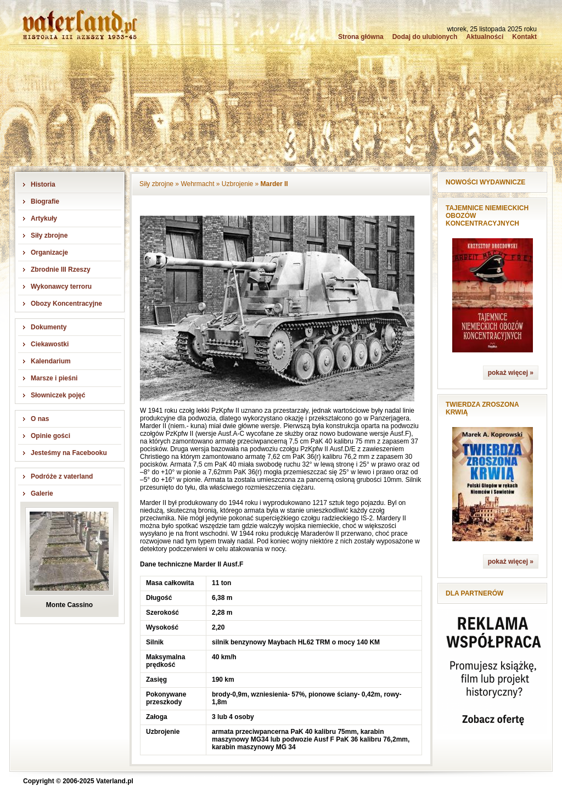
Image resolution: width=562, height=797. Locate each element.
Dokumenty (48, 327)
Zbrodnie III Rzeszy (61, 269)
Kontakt (524, 37)
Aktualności (484, 37)
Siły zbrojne (49, 235)
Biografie (45, 201)
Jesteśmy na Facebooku (69, 453)
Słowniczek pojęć (58, 395)
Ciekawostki (50, 344)
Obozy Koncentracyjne (66, 303)
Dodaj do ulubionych (425, 37)
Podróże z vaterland (62, 476)
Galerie (42, 493)
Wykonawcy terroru (61, 286)
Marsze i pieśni (54, 378)
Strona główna (361, 37)
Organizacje (49, 252)
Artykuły (44, 218)
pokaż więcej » (510, 373)
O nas (40, 419)
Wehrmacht (197, 184)
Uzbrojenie (237, 184)
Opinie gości (50, 436)
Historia (43, 184)
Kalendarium (51, 361)
